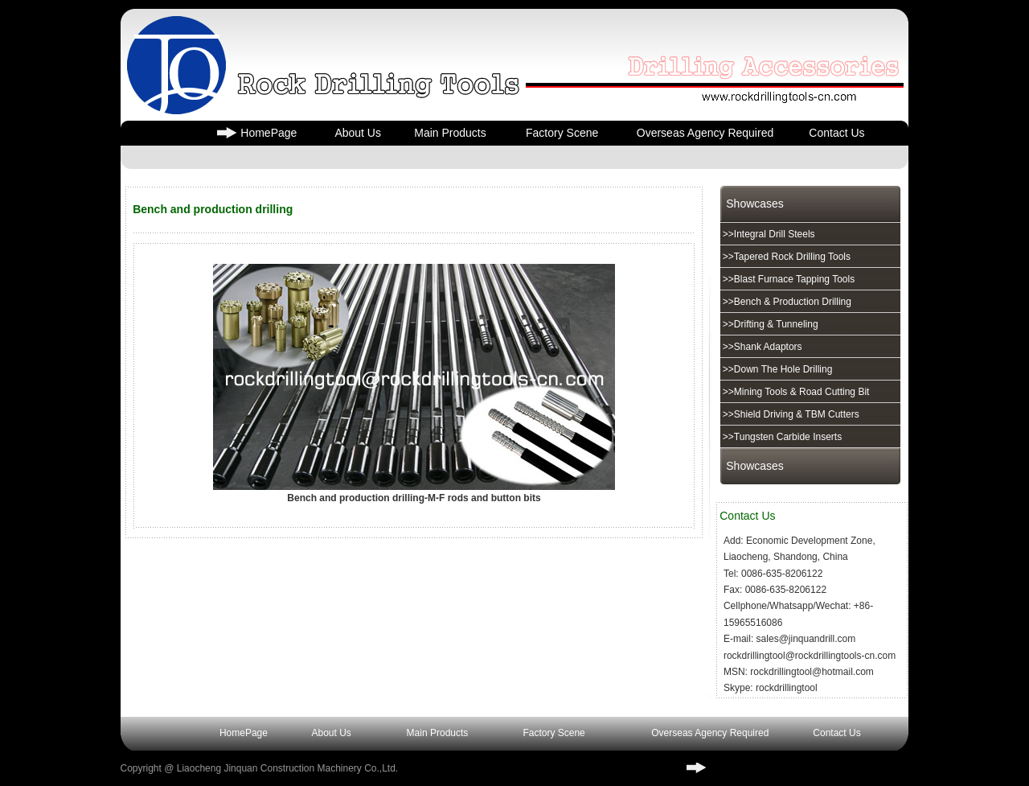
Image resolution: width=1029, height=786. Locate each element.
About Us (357, 132)
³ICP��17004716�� (525, 768)
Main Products (450, 132)
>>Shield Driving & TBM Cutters (789, 414)
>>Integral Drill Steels (767, 234)
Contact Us (836, 132)
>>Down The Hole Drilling (776, 369)
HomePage (268, 132)
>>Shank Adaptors (761, 346)
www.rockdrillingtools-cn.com (778, 768)
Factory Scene (562, 132)
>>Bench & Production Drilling (785, 301)
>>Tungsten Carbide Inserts (781, 436)
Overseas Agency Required (705, 132)
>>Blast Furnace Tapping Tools (787, 279)
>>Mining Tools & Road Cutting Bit (795, 391)
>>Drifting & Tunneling (769, 324)
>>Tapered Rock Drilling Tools (785, 256)
